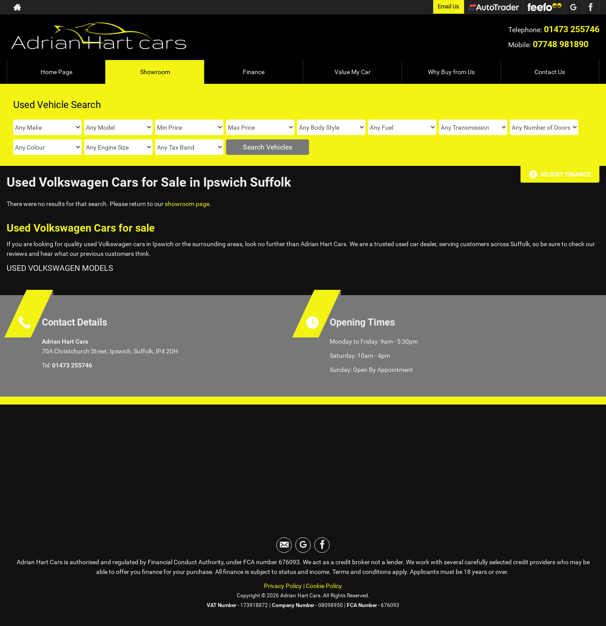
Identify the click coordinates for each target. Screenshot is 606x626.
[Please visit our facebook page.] (590, 7)
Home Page (56, 71)
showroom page (187, 203)
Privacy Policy (283, 585)
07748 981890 (560, 44)
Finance (253, 71)
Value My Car (353, 71)
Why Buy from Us (451, 71)
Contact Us (550, 71)
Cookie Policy (324, 585)
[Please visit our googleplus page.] (573, 7)
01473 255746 (571, 29)
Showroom (155, 71)
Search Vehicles (267, 147)
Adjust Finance (565, 174)
